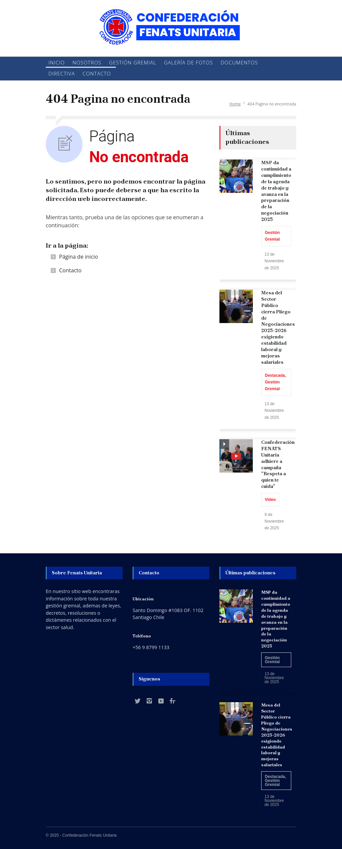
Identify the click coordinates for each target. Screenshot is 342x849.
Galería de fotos (188, 62)
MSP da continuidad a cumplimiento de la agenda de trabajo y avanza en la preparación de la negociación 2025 (276, 191)
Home (235, 104)
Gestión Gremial (132, 62)
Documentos (239, 62)
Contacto (96, 73)
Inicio (56, 62)
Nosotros (86, 62)
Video (270, 499)
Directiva (61, 73)
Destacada (275, 375)
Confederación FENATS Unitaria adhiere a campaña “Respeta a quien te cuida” (278, 464)
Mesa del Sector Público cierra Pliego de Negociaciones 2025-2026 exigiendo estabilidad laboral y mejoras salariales (278, 327)
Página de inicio (78, 256)
